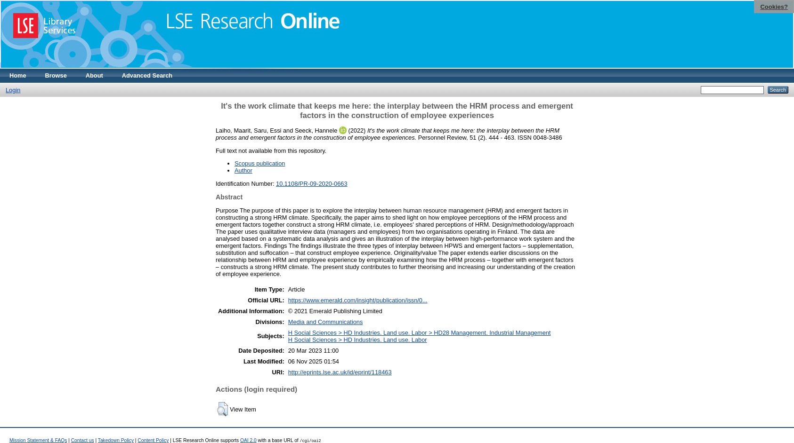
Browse (56, 75)
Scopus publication (260, 163)
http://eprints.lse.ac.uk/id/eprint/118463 (340, 372)
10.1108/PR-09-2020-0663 (312, 183)
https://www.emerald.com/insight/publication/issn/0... (358, 300)
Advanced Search (147, 75)
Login (13, 90)
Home (17, 75)
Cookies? (774, 6)
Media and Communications (325, 321)
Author (243, 170)
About (94, 75)
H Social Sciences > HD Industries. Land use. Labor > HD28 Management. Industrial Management (419, 332)
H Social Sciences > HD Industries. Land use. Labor (357, 339)
